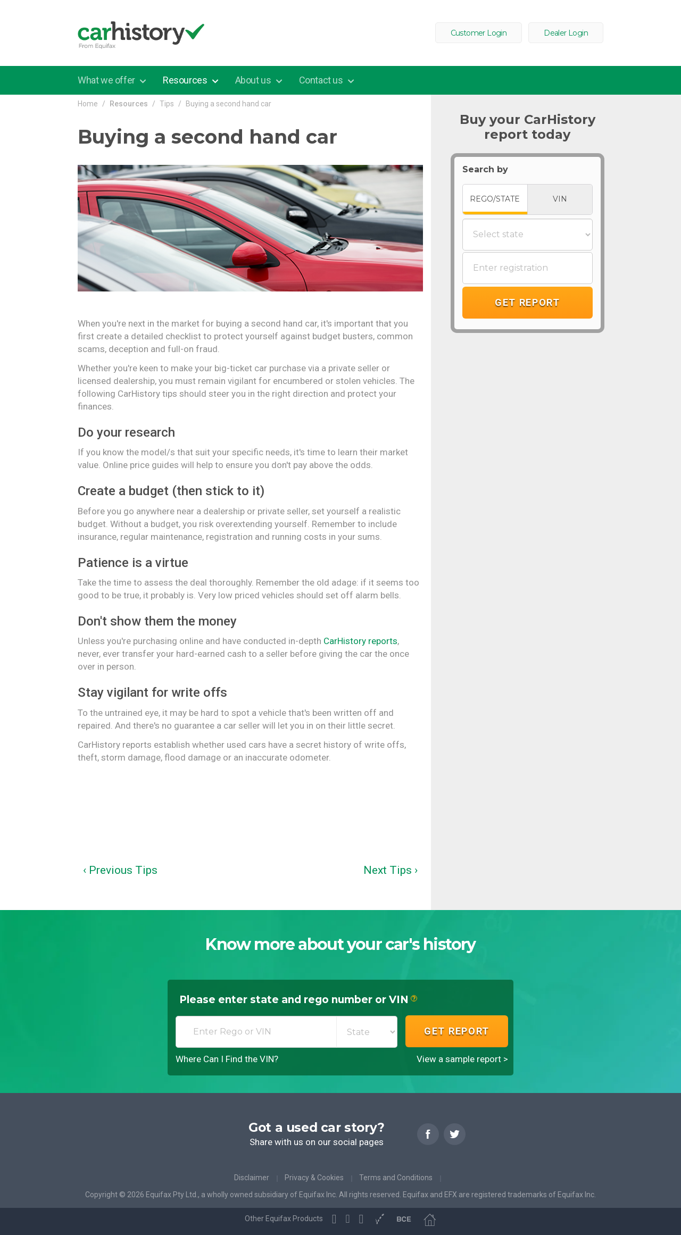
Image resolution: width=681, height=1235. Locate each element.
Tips (167, 103)
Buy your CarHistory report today (527, 127)
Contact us (322, 80)
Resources (186, 80)
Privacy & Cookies (314, 1177)
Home (88, 103)
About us (254, 80)
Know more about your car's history (340, 944)
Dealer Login (566, 33)
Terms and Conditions (396, 1177)
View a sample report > (462, 1059)
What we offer (107, 80)
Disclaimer (251, 1177)
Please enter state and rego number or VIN (298, 1000)
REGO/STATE (495, 199)
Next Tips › (390, 870)
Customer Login (479, 33)
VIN (560, 199)
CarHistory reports (360, 641)
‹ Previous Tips (120, 870)
